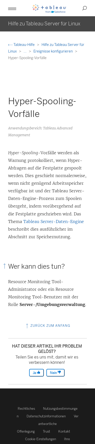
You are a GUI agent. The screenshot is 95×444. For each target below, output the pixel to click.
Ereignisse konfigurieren (53, 51)
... (25, 51)
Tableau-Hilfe (21, 45)
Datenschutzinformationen (46, 416)
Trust (46, 431)
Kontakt (64, 431)
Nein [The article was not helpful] (55, 372)
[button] (12, 8)
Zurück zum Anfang (47, 326)
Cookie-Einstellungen (40, 439)
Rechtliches (26, 409)
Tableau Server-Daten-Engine (53, 221)
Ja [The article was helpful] (36, 372)
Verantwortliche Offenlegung (48, 423)
